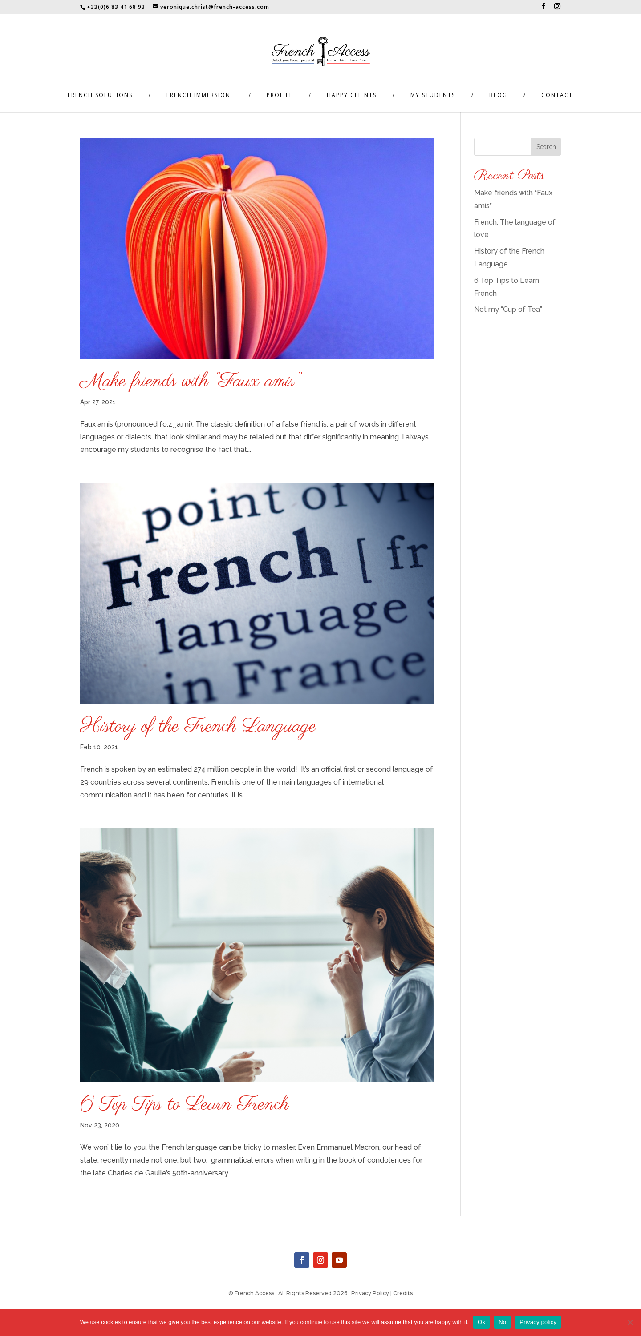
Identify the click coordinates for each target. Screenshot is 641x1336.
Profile (280, 95)
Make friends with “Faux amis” (190, 381)
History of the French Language (198, 727)
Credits (403, 1293)
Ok (481, 1322)
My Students (432, 95)
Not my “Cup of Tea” (508, 309)
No (502, 1322)
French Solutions (100, 95)
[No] (629, 1322)
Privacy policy (537, 1322)
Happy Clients (352, 95)
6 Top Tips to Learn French (184, 1105)
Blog (498, 95)
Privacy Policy (370, 1293)
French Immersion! (199, 95)
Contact (557, 95)
